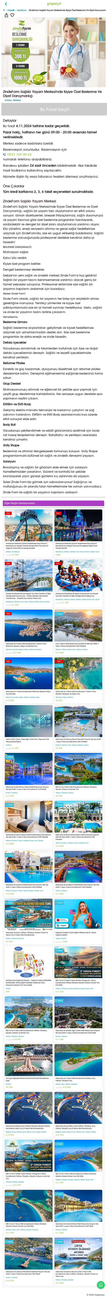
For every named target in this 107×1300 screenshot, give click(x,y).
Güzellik (10, 10)
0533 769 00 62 (19, 154)
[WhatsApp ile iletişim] (101, 1285)
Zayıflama (21, 10)
